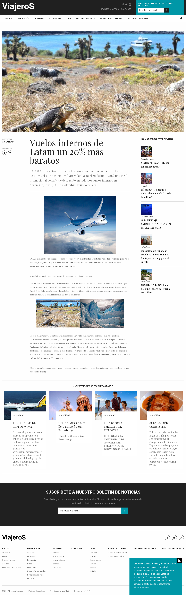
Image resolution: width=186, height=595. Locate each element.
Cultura (93, 564)
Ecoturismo (32, 567)
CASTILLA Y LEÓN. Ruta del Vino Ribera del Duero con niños (155, 289)
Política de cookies (36, 591)
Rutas (4, 556)
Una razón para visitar (36, 571)
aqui (147, 587)
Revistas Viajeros (110, 9)
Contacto (126, 9)
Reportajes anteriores (11, 567)
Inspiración (23, 18)
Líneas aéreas (59, 560)
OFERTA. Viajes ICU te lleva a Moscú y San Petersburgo (71, 426)
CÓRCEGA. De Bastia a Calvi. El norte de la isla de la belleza (156, 193)
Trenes (56, 564)
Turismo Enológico (116, 556)
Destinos (93, 553)
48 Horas (6, 553)
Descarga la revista (137, 18)
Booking (39, 18)
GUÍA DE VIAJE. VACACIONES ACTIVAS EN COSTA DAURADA (156, 224)
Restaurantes (58, 556)
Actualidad (55, 18)
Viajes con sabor (85, 18)
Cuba (68, 18)
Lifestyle (30, 579)
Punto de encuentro (111, 18)
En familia (31, 560)
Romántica (31, 556)
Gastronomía (95, 560)
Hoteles (56, 553)
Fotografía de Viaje (35, 575)
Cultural (30, 553)
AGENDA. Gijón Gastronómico (158, 424)
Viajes (8, 18)
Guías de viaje (147, 216)
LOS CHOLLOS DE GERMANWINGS (24, 424)
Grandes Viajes (147, 158)
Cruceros (57, 567)
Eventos (93, 567)
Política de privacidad (59, 591)
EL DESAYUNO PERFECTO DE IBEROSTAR (113, 426)
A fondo (144, 185)
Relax (29, 564)
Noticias (93, 571)
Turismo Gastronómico (117, 553)
